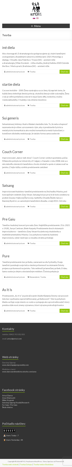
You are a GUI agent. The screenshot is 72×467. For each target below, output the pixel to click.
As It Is (7, 290)
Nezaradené (34, 277)
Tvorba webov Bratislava (43, 464)
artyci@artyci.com (14, 339)
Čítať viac (64, 72)
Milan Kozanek (8, 400)
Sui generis (10, 118)
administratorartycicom (15, 72)
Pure (5, 256)
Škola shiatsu (7, 407)
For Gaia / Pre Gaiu (9, 405)
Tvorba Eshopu (26, 464)
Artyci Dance (7, 395)
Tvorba (32, 72)
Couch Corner (12, 152)
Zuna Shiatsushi (8, 398)
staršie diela (11, 84)
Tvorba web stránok (10, 464)
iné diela (8, 47)
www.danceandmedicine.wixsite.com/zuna (19, 371)
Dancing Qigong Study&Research (15, 402)
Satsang (8, 185)
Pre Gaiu (8, 219)
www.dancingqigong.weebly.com (15, 365)
